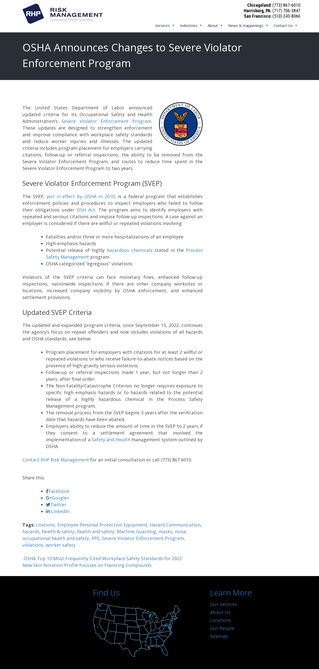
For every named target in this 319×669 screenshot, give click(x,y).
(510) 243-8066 (286, 16)
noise (180, 531)
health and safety (95, 531)
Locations (220, 620)
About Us (220, 612)
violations (32, 545)
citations (45, 525)
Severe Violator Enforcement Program (106, 121)
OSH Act (86, 210)
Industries (191, 25)
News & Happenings (248, 25)
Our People (222, 628)
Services (165, 25)
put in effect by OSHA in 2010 (81, 196)
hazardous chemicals (129, 250)
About (215, 25)
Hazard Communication (175, 525)
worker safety (61, 545)
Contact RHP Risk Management (55, 460)
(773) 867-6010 (286, 5)
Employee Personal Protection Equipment (102, 525)
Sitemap (219, 636)
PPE (95, 538)
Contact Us (286, 25)
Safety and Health (111, 440)
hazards (30, 531)
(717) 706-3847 (286, 10)
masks (165, 531)
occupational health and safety (55, 538)
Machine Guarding (136, 531)
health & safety (58, 531)
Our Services (223, 604)
